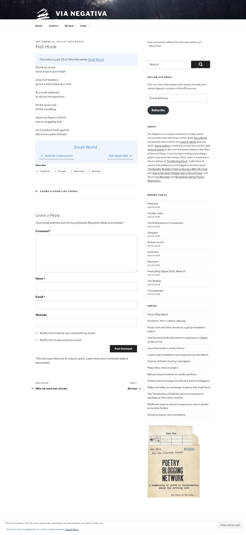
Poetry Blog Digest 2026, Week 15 (166, 271)
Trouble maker (155, 213)
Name (40, 278)
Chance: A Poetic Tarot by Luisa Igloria (168, 361)
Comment (43, 231)
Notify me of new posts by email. (60, 340)
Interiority (152, 203)
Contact (53, 25)
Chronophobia (155, 290)
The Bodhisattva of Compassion (165, 222)
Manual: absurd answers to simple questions (171, 374)
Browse (69, 25)
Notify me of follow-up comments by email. (67, 333)
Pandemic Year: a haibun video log (166, 320)
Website (41, 315)
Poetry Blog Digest (157, 314)
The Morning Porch (177, 161)
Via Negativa (82, 13)
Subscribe (158, 110)
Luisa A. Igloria (188, 141)
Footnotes (153, 251)
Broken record (155, 242)
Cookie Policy (72, 529)
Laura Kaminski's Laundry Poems (165, 348)
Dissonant (153, 261)
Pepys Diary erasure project (162, 367)
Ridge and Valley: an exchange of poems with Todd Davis (178, 387)
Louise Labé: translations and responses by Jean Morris (177, 354)
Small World (96, 59)
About (38, 25)
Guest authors (162, 145)
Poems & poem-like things (59, 191)
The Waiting (154, 280)
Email (40, 297)
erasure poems (155, 149)
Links (85, 25)
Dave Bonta (76, 41)
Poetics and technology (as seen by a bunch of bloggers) (178, 380)
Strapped (152, 232)
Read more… (154, 180)
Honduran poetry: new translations (166, 414)
